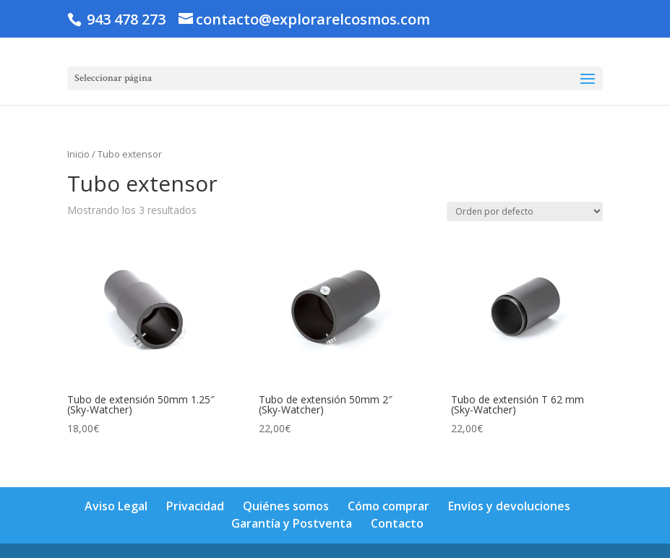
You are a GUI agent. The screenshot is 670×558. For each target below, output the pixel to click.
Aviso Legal (116, 506)
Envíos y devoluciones (509, 506)
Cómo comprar (388, 506)
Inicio (78, 153)
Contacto (397, 523)
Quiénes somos (286, 506)
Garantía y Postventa (291, 523)
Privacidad (195, 506)
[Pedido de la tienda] (525, 211)
